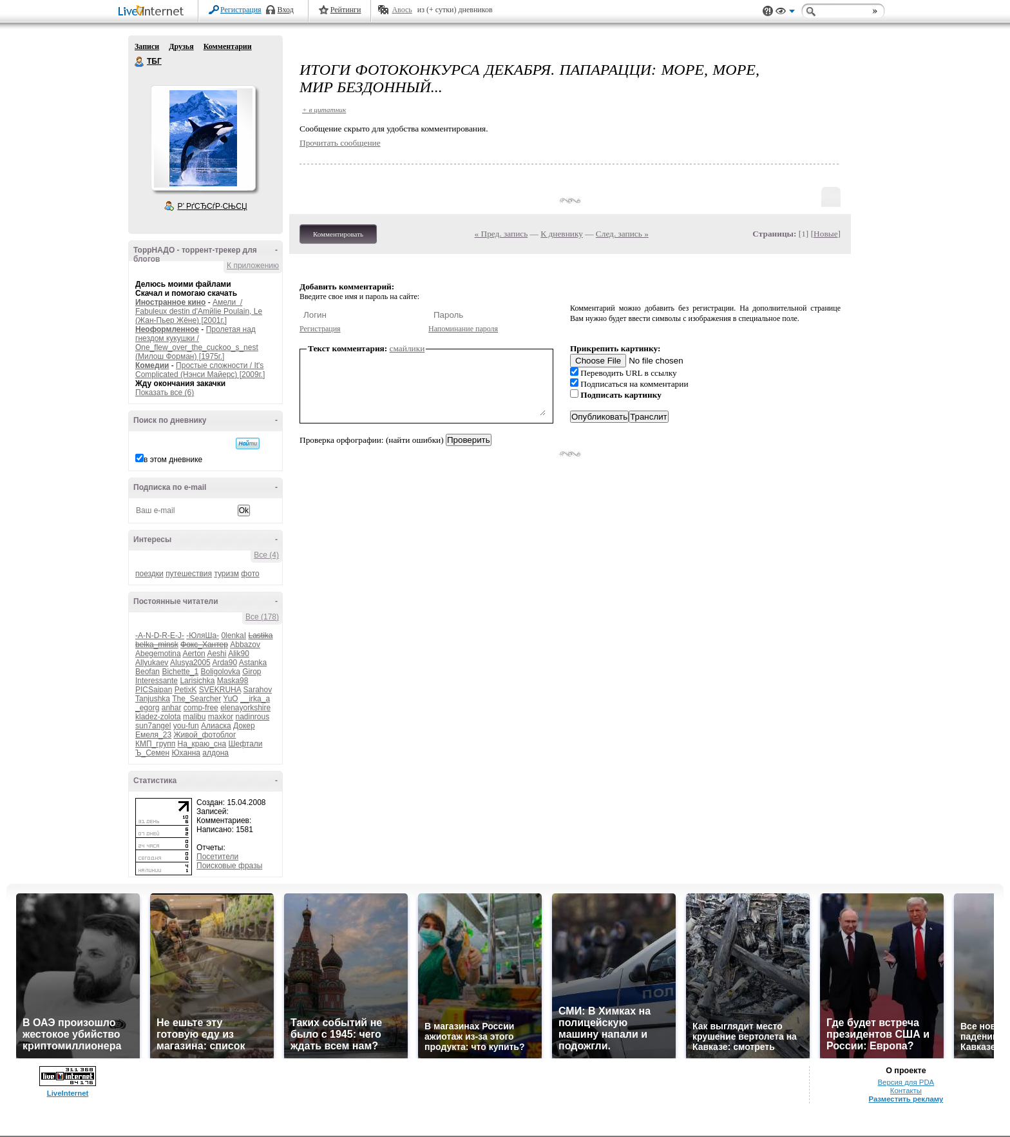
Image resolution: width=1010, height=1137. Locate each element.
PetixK (186, 689)
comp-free (201, 707)
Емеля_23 (153, 734)
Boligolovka (220, 671)
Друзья (181, 46)
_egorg (147, 707)
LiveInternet (153, 12)
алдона (215, 752)
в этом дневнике (173, 459)
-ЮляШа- (202, 635)
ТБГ (140, 62)
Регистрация (241, 9)
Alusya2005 (190, 662)
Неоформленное (167, 329)
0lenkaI (233, 635)
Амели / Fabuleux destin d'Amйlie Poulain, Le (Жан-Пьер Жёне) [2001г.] (198, 311)
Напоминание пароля (463, 328)
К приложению (253, 265)
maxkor (220, 716)
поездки (149, 573)
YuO (230, 698)
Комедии (152, 365)
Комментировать (338, 234)
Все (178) (262, 616)
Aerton (193, 653)
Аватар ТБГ (203, 138)
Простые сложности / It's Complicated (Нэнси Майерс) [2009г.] (200, 370)
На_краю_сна (202, 743)
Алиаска (216, 725)
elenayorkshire (245, 707)
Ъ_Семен (152, 752)
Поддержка (768, 11)
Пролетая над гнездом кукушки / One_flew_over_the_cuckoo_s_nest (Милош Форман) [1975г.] (196, 343)
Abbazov (245, 644)
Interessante (156, 680)
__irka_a (255, 698)
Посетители (217, 856)
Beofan (147, 671)
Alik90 (238, 653)
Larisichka (197, 680)
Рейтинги (345, 9)
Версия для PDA (906, 1082)
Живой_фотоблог (204, 734)
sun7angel (153, 725)
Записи (147, 46)
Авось (402, 9)
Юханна (185, 752)
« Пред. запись (501, 233)
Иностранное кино (170, 302)
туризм (226, 573)
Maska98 (233, 680)
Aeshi (216, 653)
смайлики (407, 348)
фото (250, 573)
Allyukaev (151, 662)
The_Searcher (196, 698)
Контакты (906, 1090)
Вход (286, 9)
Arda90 (224, 662)
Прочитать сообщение (340, 143)
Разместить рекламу (905, 1099)
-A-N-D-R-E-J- (159, 635)
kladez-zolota (158, 716)
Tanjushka (152, 698)
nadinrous (252, 716)
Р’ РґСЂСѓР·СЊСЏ (212, 206)
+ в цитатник (324, 109)
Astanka (253, 662)
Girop (251, 671)
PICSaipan (153, 689)
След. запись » (622, 233)
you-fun (186, 725)
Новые (825, 233)
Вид (785, 13)
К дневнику (561, 233)
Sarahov (257, 689)
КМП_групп (155, 743)
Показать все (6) (164, 392)
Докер (244, 725)
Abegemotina (158, 653)
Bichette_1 (180, 671)
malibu (194, 716)
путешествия (189, 573)
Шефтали (245, 743)
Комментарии (228, 46)
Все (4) (266, 554)
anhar (172, 707)
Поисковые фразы (229, 865)
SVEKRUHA (220, 689)
